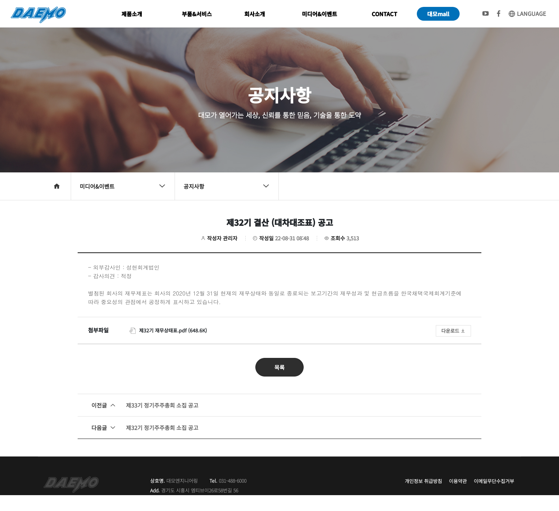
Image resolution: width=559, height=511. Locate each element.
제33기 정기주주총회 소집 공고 (144, 405)
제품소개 (131, 14)
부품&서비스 (197, 14)
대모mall (438, 14)
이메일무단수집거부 (494, 481)
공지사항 (226, 186)
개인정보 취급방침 (423, 481)
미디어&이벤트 (319, 14)
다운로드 (453, 330)
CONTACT (384, 14)
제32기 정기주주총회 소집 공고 (144, 427)
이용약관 (458, 481)
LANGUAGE (527, 13)
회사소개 (254, 14)
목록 (279, 367)
